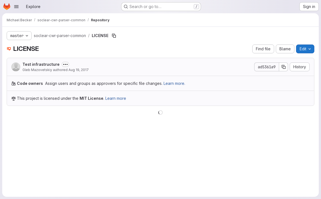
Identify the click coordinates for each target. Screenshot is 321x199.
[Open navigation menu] (16, 6)
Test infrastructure (41, 64)
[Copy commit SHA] (283, 66)
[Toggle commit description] (65, 64)
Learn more (115, 98)
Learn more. (174, 83)
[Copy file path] (113, 35)
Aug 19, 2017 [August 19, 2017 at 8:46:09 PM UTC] (78, 70)
